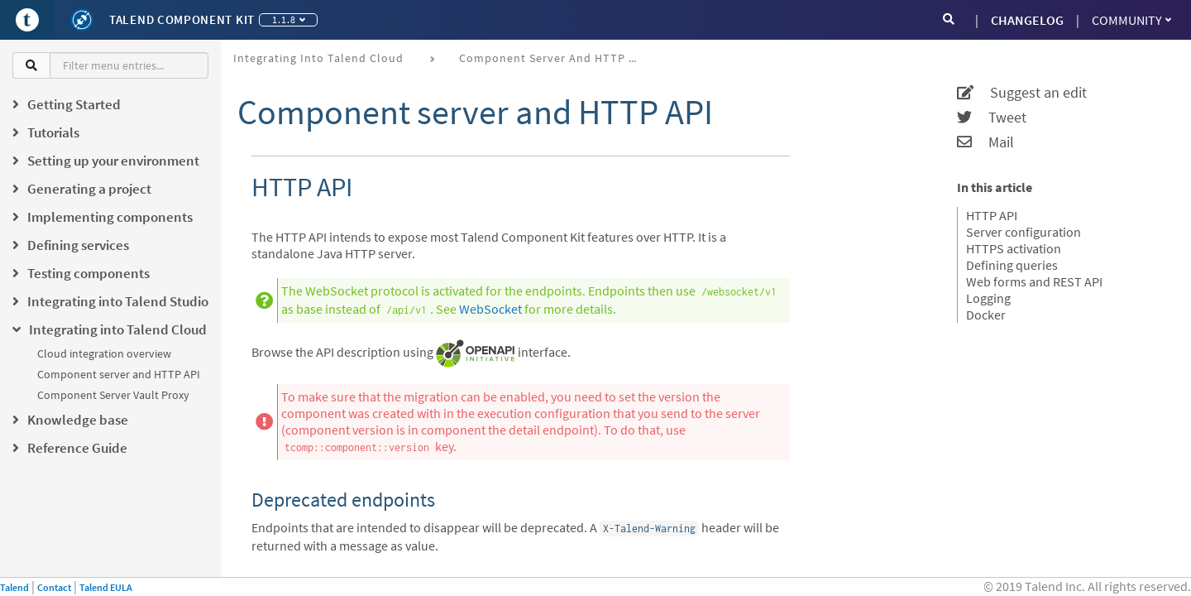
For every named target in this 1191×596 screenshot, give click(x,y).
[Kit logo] (82, 20)
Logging (988, 298)
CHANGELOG (1027, 20)
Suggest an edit (1022, 92)
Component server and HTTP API (118, 374)
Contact (54, 587)
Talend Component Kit (182, 19)
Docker (986, 314)
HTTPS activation (1013, 248)
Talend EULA (105, 587)
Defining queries (1012, 265)
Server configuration (1023, 231)
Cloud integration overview (104, 353)
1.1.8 (288, 19)
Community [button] (1131, 20)
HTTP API (991, 215)
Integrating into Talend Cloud (318, 57)
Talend (14, 587)
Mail (985, 142)
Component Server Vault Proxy (113, 394)
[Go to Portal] (27, 20)
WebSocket (490, 308)
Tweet (991, 117)
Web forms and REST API (1034, 281)
